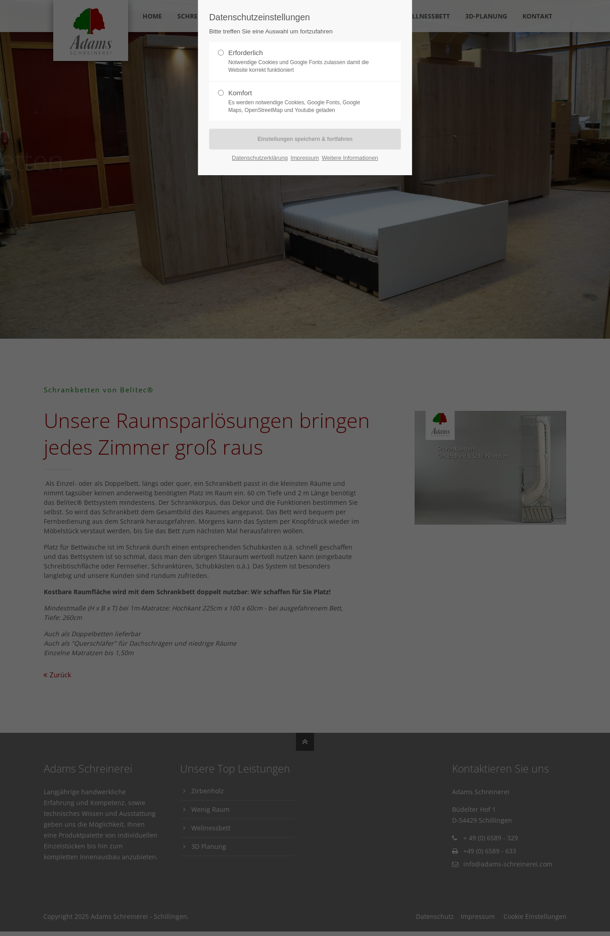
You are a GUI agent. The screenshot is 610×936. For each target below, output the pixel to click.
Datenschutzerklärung (260, 157)
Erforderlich (301, 61)
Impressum (305, 157)
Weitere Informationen (350, 157)
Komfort (301, 101)
